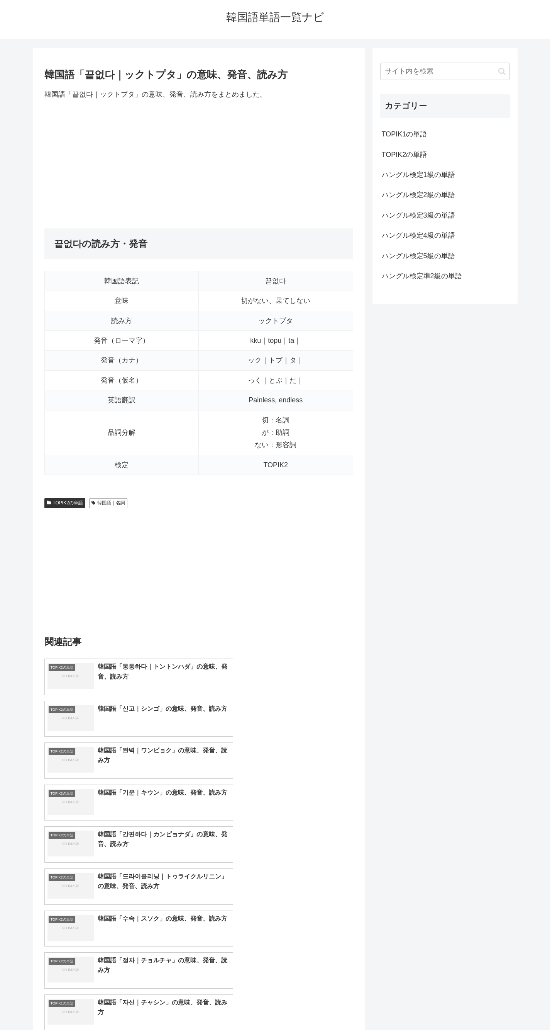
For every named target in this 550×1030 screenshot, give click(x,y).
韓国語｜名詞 (108, 503)
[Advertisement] (198, 164)
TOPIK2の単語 (65, 503)
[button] (502, 71)
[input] (445, 71)
